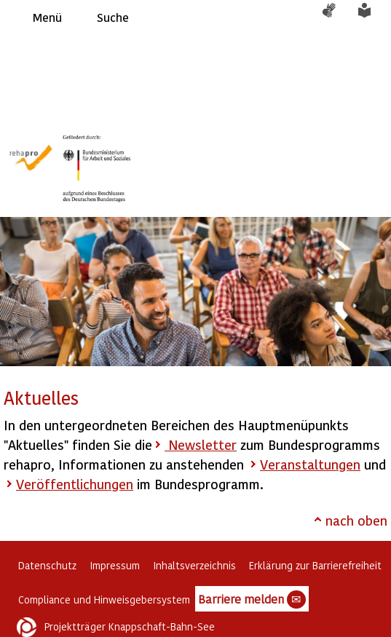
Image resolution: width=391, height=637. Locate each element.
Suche (113, 17)
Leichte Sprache (372, 17)
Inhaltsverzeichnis (194, 565)
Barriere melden (252, 599)
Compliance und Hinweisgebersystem (104, 599)
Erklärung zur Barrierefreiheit (315, 565)
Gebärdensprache (336, 17)
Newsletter (201, 444)
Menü (47, 17)
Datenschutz (47, 565)
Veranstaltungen (310, 464)
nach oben (356, 520)
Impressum (115, 565)
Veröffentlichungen (74, 483)
